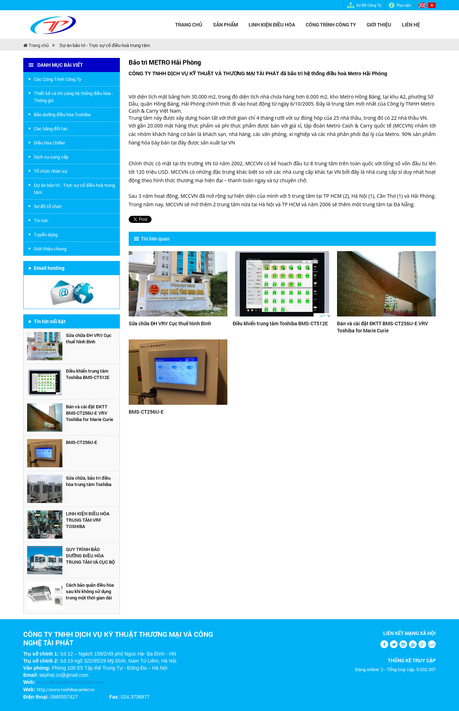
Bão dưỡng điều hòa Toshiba (62, 114)
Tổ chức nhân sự (50, 171)
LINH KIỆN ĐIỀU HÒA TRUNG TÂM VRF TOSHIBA (87, 519)
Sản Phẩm (225, 24)
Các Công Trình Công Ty (57, 79)
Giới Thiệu (379, 24)
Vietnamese (432, 5)
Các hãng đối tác (51, 128)
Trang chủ (188, 24)
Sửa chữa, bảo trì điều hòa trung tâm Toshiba (88, 481)
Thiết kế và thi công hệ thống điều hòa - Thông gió (73, 96)
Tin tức (41, 220)
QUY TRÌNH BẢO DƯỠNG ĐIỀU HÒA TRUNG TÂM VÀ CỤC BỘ (90, 555)
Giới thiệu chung (50, 248)
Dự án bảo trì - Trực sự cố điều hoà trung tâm (105, 45)
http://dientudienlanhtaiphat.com (70, 682)
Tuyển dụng (45, 234)
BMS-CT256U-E (81, 442)
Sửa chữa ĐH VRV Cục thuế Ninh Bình (88, 338)
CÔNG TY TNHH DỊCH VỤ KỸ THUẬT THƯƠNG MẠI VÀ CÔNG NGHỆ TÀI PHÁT (118, 638)
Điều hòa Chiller (49, 143)
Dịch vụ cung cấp (51, 157)
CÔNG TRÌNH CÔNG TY (331, 24)
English (422, 5)
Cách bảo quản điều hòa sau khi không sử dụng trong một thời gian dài (90, 591)
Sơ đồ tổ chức (48, 206)
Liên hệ (411, 24)
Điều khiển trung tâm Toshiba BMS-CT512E (88, 374)
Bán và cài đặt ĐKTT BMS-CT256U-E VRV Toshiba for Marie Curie (89, 412)
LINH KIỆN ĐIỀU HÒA (272, 24)
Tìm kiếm (432, 24)
